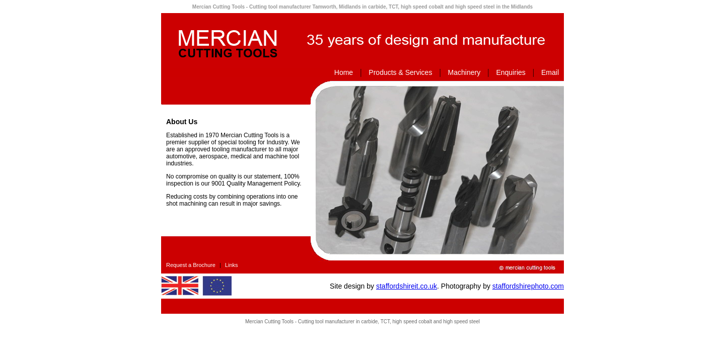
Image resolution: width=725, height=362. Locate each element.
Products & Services (400, 72)
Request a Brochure (190, 265)
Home (343, 72)
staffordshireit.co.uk (406, 286)
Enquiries (510, 72)
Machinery (464, 72)
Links (231, 265)
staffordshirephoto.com (528, 286)
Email (550, 72)
